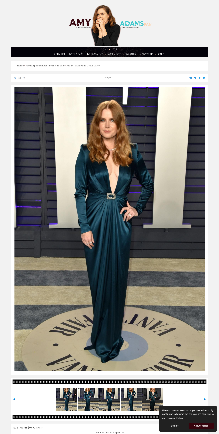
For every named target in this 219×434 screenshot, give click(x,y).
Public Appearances (36, 65)
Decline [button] (175, 426)
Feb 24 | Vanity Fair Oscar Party (83, 65)
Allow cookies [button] (201, 426)
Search (161, 54)
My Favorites (147, 54)
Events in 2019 (57, 65)
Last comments (95, 54)
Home (104, 49)
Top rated (130, 54)
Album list (59, 54)
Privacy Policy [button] (175, 418)
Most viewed (114, 54)
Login (115, 49)
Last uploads (76, 54)
